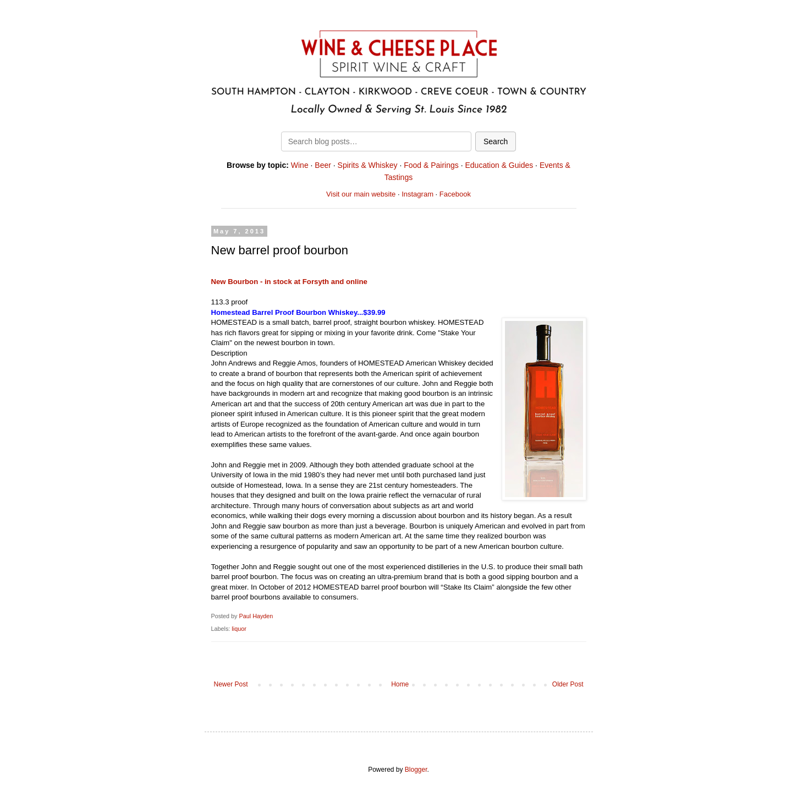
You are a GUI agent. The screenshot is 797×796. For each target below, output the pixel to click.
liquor (239, 628)
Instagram (417, 194)
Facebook (455, 194)
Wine (300, 165)
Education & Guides (499, 165)
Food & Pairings (431, 165)
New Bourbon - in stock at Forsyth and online (289, 281)
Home (400, 684)
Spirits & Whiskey (368, 165)
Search (495, 141)
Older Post (568, 684)
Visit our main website (360, 194)
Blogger (416, 769)
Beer (323, 165)
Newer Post (231, 684)
